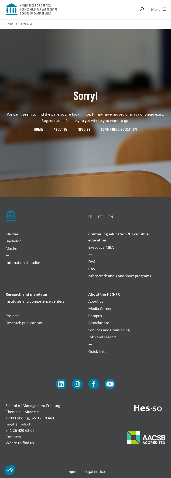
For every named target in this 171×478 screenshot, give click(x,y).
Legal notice (94, 471)
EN (110, 216)
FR (90, 216)
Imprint (72, 471)
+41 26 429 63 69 (20, 430)
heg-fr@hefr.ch (18, 424)
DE (100, 216)
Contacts (13, 436)
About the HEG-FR (104, 294)
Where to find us (20, 443)
